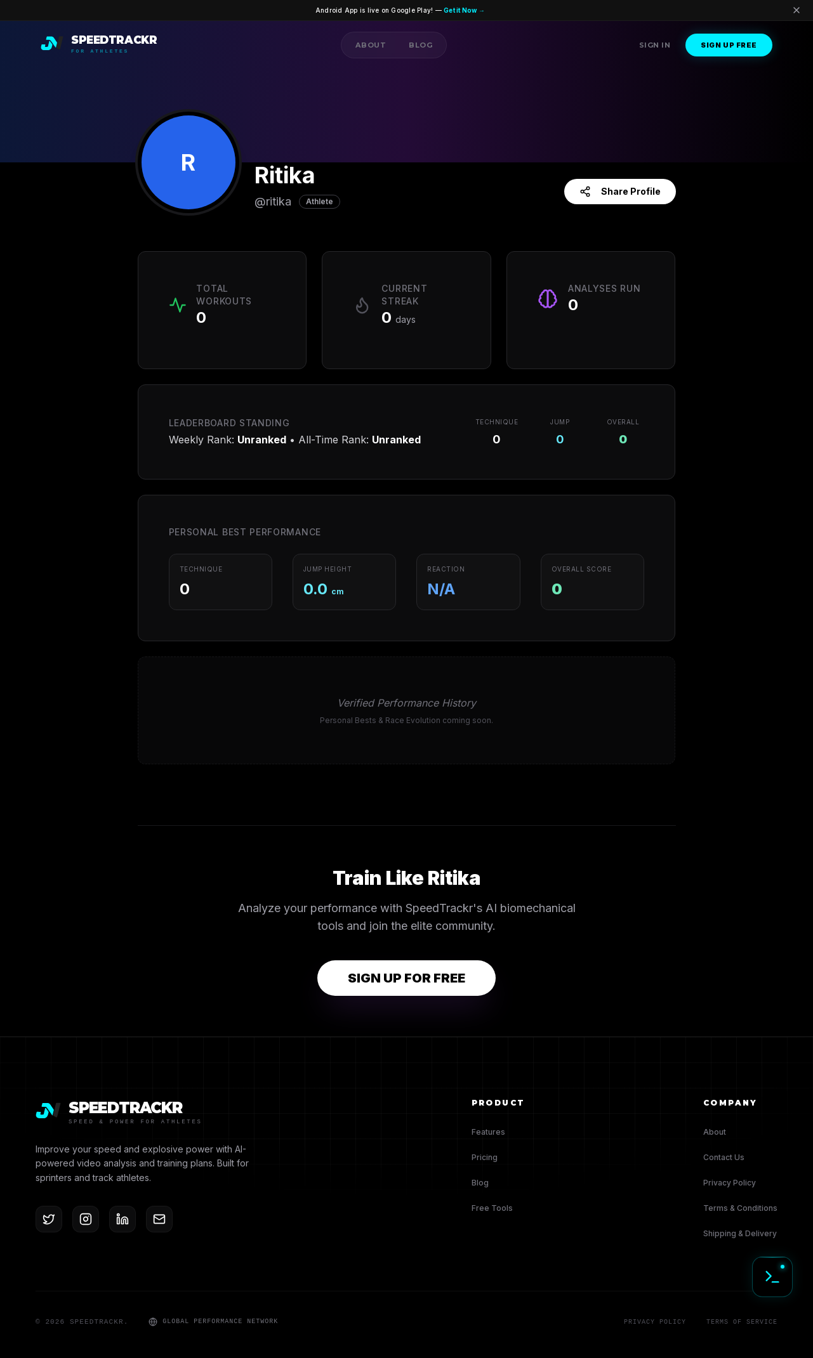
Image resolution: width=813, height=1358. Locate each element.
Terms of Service (741, 1322)
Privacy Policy (729, 1182)
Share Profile (620, 191)
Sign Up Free (729, 45)
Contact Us (723, 1157)
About (370, 45)
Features (488, 1132)
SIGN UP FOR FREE (406, 978)
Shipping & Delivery (740, 1233)
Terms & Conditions (740, 1208)
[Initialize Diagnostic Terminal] (772, 1277)
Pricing (485, 1157)
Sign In (655, 45)
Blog (420, 45)
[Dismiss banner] (796, 11)
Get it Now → (482, 11)
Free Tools (492, 1208)
